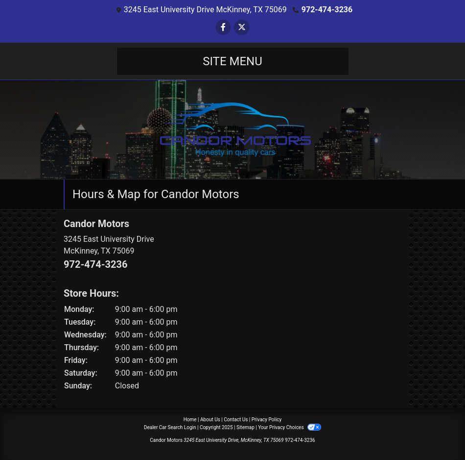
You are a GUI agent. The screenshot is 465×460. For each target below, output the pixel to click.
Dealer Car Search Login (170, 427)
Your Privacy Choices (289, 427)
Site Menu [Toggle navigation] (232, 61)
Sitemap (245, 427)
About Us (210, 419)
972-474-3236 (327, 9)
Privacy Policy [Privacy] (267, 419)
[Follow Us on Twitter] (241, 27)
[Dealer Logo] (232, 128)
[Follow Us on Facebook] (223, 27)
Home (190, 419)
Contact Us (236, 419)
